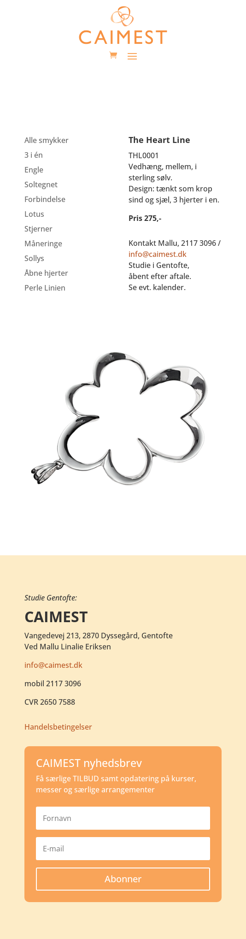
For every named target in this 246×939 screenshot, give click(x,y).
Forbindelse (44, 199)
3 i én (33, 155)
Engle (33, 170)
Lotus (34, 214)
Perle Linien (44, 288)
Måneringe (43, 243)
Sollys (34, 258)
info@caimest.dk (158, 254)
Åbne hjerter (46, 273)
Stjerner (38, 229)
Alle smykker (46, 140)
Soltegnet (41, 184)
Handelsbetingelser (58, 727)
